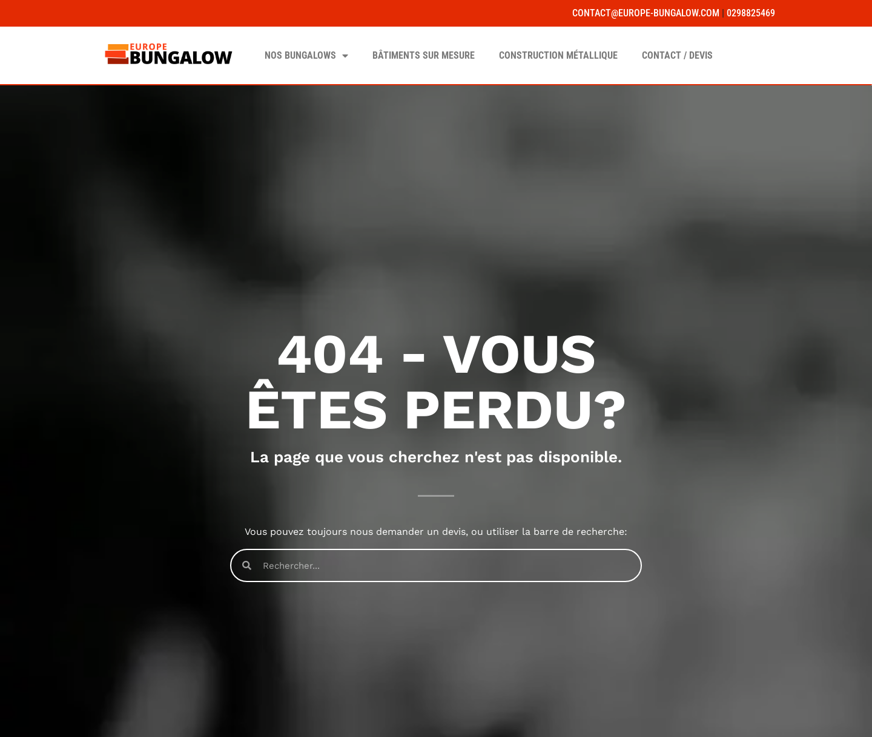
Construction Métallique (558, 55)
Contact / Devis (677, 55)
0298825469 (751, 13)
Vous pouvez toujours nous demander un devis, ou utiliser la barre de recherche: (436, 531)
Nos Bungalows (306, 56)
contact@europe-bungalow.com (645, 13)
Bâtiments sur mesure (423, 55)
